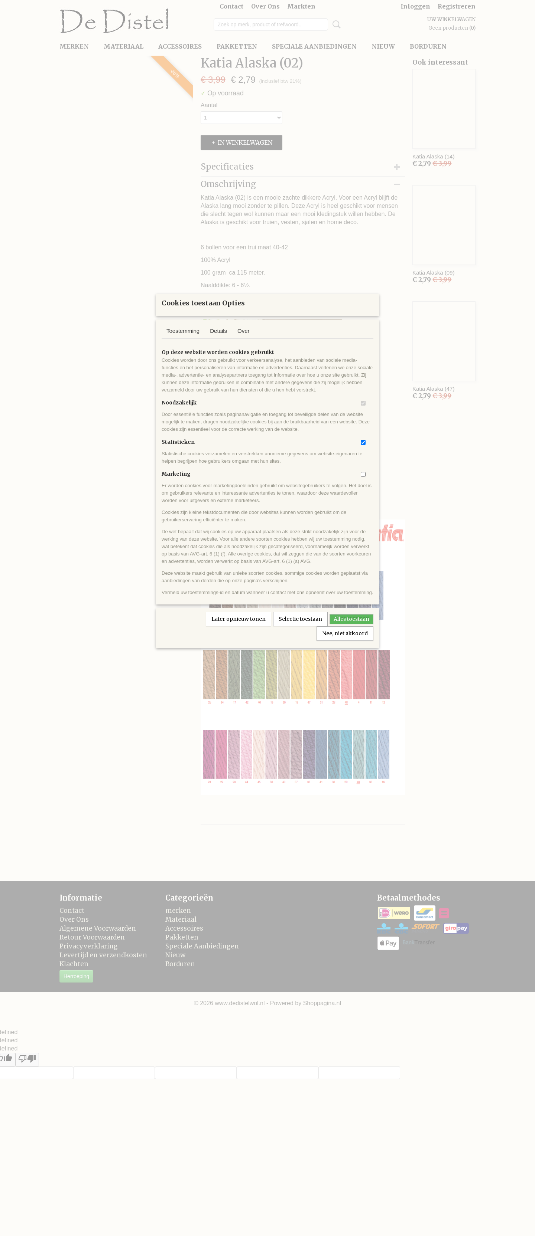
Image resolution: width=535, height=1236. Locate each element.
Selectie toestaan (300, 628)
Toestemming (183, 340)
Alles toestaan (351, 628)
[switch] (363, 412)
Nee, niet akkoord (345, 643)
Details (218, 340)
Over (243, 340)
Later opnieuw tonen (238, 628)
